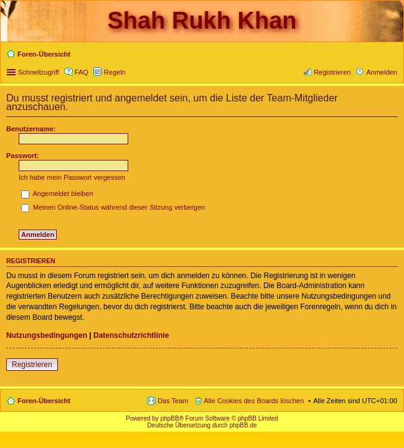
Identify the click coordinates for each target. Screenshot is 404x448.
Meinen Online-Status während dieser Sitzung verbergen (113, 207)
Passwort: (22, 155)
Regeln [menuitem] (115, 72)
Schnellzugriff (38, 72)
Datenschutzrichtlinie (131, 335)
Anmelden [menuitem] (381, 72)
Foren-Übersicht (43, 400)
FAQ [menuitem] (81, 72)
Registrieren (32, 364)
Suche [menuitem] (393, 55)
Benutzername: (30, 129)
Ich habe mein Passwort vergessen (72, 177)
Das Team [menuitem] (172, 400)
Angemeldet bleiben (57, 193)
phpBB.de (243, 425)
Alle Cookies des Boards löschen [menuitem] (254, 400)
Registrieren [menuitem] (332, 72)
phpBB (170, 418)
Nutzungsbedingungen (46, 335)
